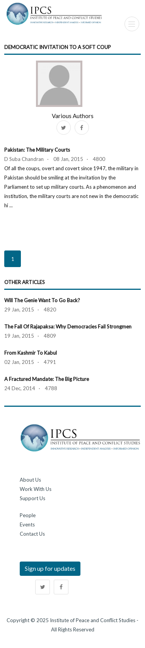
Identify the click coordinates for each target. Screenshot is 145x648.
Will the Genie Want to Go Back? (42, 300)
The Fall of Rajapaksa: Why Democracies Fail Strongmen (67, 326)
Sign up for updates (50, 568)
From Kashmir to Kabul (30, 353)
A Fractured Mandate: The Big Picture (46, 379)
